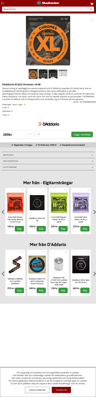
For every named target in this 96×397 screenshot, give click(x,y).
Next (94, 211)
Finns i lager (17, 104)
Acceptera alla (61, 390)
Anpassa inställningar (37, 390)
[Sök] (48, 9)
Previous (2, 211)
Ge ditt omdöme (10, 167)
